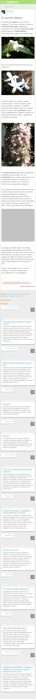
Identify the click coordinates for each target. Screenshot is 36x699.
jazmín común (26, 290)
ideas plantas (9, 6)
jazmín (17, 292)
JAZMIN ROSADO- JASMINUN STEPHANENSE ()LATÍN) (16, 508)
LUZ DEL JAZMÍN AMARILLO (16, 586)
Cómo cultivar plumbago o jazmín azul (17, 361)
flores (21, 292)
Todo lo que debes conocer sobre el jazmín (17, 467)
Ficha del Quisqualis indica (14, 625)
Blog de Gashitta (8, 492)
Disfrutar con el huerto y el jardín (12, 649)
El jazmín (7, 401)
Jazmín (6, 433)
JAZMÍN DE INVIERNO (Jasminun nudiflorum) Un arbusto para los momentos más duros (18, 666)
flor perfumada (4, 292)
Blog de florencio (8, 386)
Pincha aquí (25, 279)
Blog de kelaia (9, 10)
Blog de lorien (8, 610)
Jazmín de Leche (10, 547)
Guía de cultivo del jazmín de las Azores (17, 319)
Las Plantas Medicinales (10, 451)
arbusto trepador (18, 290)
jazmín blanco (9, 290)
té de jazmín (12, 292)
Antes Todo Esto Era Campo (11, 303)
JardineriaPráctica (9, 532)
